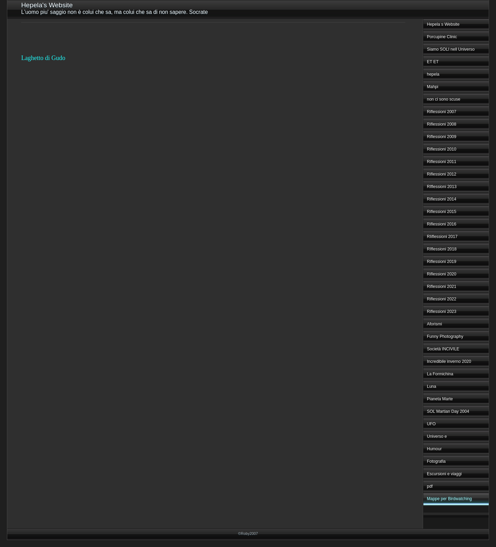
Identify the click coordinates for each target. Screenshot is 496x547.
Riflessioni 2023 (441, 311)
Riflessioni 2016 (441, 224)
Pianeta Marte (440, 398)
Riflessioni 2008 (441, 124)
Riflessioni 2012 (441, 174)
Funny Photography (445, 336)
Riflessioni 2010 (441, 149)
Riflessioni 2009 (441, 136)
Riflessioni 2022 (441, 299)
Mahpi (432, 86)
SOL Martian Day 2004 (448, 411)
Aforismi (434, 324)
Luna (431, 386)
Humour (434, 448)
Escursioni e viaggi (444, 473)
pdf (430, 486)
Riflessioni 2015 (441, 211)
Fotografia (436, 461)
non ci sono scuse (443, 99)
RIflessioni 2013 (441, 186)
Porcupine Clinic (442, 36)
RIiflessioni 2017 (442, 236)
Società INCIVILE (443, 349)
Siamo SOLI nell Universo (450, 49)
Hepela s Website (443, 24)
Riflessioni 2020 (441, 274)
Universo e (437, 436)
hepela (433, 74)
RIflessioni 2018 (441, 249)
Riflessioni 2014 (441, 199)
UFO (431, 423)
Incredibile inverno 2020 (449, 361)
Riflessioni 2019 (441, 261)
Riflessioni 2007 (441, 111)
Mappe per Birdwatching (449, 498)
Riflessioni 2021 (441, 286)
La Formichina (440, 373)
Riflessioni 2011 (441, 161)
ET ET (433, 61)
